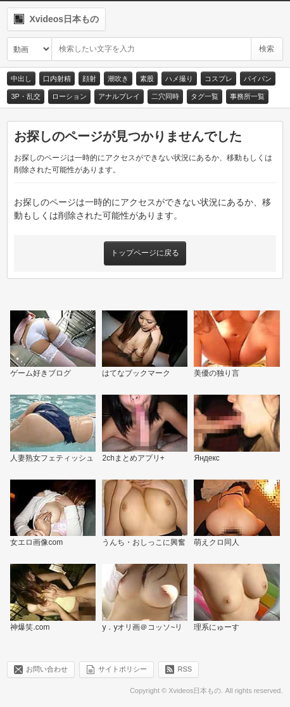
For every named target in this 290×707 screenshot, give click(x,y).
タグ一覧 (204, 96)
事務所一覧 (247, 96)
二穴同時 (165, 96)
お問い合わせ (47, 669)
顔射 (89, 78)
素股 (147, 78)
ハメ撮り (179, 78)
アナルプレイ (119, 96)
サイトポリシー (122, 669)
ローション (69, 96)
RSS (184, 669)
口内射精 (57, 78)
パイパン (258, 78)
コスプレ (218, 78)
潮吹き (118, 78)
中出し (21, 78)
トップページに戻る (145, 252)
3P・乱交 (25, 96)
